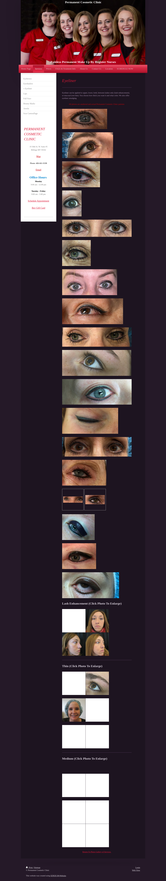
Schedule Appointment (38, 201)
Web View (136, 870)
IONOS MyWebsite (58, 876)
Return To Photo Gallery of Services (96, 852)
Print (29, 867)
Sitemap (37, 867)
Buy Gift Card (38, 208)
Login (137, 867)
